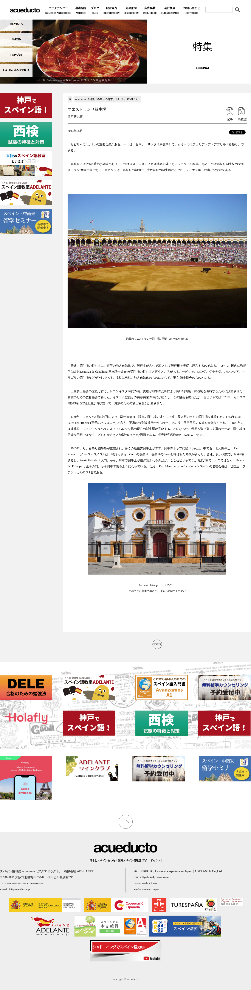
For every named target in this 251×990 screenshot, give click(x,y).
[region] (73, 51)
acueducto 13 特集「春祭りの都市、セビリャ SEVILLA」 (107, 99)
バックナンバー (58, 10)
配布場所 (111, 10)
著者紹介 (81, 10)
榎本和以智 (75, 116)
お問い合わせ (191, 10)
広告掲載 (149, 10)
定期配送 (131, 10)
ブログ (95, 10)
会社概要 (170, 10)
